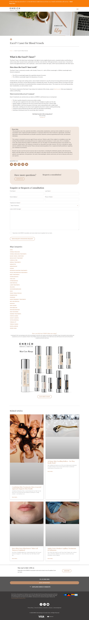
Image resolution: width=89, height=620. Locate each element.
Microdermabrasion (15, 288)
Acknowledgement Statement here (18, 597)
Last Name (48, 191)
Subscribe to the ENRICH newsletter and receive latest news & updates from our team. (32, 232)
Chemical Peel (13, 259)
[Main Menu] (77, 9)
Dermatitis (13, 264)
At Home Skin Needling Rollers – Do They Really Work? (61, 462)
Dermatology (13, 266)
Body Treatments (14, 274)
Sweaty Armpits (14, 317)
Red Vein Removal (14, 301)
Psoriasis (12, 297)
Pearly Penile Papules (16, 293)
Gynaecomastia (14, 276)
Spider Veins (13, 328)
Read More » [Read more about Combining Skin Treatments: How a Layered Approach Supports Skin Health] (14, 496)
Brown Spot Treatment (16, 257)
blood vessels (57, 89)
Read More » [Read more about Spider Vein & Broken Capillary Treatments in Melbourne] (50, 558)
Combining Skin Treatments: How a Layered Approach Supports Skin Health (26, 487)
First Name (13, 191)
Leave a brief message (15, 208)
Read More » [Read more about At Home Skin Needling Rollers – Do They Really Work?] (50, 471)
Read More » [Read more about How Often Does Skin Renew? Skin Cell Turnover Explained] (14, 558)
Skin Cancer (13, 305)
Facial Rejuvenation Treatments (18, 272)
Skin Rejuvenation (15, 309)
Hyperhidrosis (14, 280)
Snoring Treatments (15, 313)
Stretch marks (14, 315)
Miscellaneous (14, 326)
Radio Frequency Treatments (18, 299)
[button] (11, 164)
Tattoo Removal (14, 319)
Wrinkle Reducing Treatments (18, 253)
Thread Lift (13, 321)
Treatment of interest (15, 202)
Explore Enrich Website (41, 587)
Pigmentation (13, 295)
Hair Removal (13, 282)
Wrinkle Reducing (15, 251)
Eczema (12, 268)
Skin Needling (13, 307)
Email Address (14, 196)
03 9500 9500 (45, 579)
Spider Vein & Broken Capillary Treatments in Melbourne (62, 549)
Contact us (42, 117)
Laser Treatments (15, 284)
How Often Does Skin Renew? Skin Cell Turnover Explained (25, 549)
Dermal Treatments (15, 262)
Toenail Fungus (14, 323)
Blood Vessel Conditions (17, 255)
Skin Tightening (14, 311)
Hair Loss (12, 278)
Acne (11, 249)
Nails (11, 290)
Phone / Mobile (49, 196)
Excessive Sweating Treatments (18, 270)
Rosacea (12, 303)
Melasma (12, 286)
